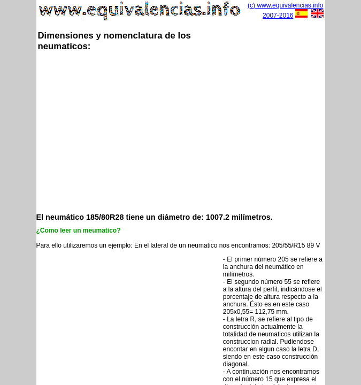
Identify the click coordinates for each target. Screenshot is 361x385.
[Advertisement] (198, 131)
